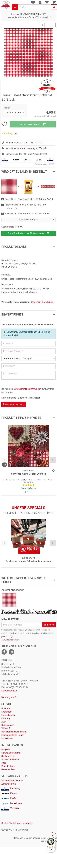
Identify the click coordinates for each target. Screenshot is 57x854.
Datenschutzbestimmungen (27, 389)
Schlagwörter (7, 756)
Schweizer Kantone (10, 752)
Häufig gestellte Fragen (12, 735)
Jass (3, 762)
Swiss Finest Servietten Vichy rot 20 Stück (29, 199)
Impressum (7, 738)
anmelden (49, 624)
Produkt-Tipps (8, 766)
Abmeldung (47, 633)
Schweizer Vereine (10, 759)
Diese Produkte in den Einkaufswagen (28, 233)
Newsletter (10, 619)
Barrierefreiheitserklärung (13, 731)
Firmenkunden (8, 715)
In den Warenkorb (33, 124)
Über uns (5, 708)
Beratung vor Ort (9, 697)
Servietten (35, 302)
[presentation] (4, 460)
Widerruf (5, 728)
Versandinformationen (12, 780)
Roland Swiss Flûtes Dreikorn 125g (25, 206)
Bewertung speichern (13, 404)
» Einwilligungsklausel (10, 640)
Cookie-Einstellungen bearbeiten (17, 823)
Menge (7, 107)
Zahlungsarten (8, 783)
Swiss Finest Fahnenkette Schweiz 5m (27, 213)
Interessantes (12, 745)
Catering (5, 718)
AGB (3, 721)
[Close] (50, 17)
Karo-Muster (48, 302)
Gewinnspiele (8, 769)
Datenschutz (7, 725)
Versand (53, 116)
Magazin (5, 749)
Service (6, 704)
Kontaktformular (9, 690)
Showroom (6, 711)
